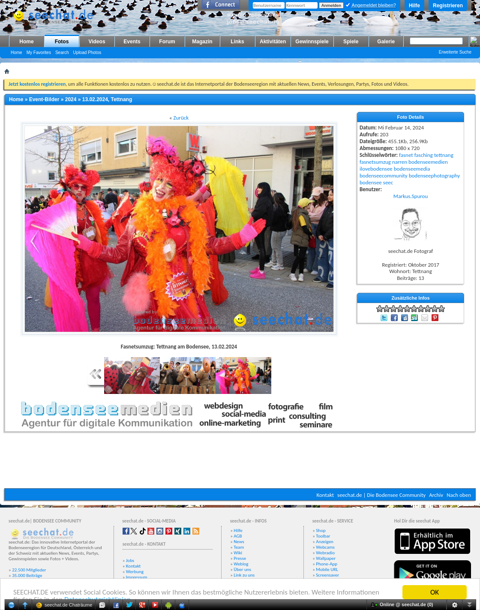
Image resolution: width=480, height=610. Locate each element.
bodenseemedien (428, 162)
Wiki (238, 553)
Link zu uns (244, 575)
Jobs (130, 560)
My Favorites (39, 52)
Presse (240, 558)
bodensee (371, 182)
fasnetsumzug (375, 162)
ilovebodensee (376, 168)
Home (26, 42)
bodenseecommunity (384, 175)
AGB (238, 536)
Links (237, 42)
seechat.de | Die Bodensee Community (381, 495)
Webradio (325, 553)
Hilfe (414, 6)
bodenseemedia (412, 168)
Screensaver (327, 575)
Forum (167, 42)
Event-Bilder (44, 99)
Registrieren (448, 6)
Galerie (386, 42)
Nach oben (459, 495)
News (239, 541)
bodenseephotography (434, 175)
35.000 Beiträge (27, 575)
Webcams (325, 547)
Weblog (241, 564)
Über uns (242, 569)
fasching (423, 155)
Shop (320, 530)
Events (131, 42)
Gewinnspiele (311, 42)
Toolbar (323, 536)
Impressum (136, 577)
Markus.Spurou (410, 196)
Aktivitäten (273, 42)
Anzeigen (324, 541)
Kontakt (325, 495)
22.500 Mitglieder (29, 570)
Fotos (62, 42)
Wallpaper (326, 558)
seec (388, 182)
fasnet (406, 155)
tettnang (443, 155)
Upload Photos (87, 52)
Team (239, 547)
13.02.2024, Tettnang (107, 99)
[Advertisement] (240, 462)
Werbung (135, 571)
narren (399, 162)
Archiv (436, 495)
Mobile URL (327, 569)
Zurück (181, 117)
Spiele (350, 42)
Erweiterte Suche (455, 52)
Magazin (202, 42)
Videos (96, 42)
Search (62, 52)
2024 (71, 99)
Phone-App (326, 564)
